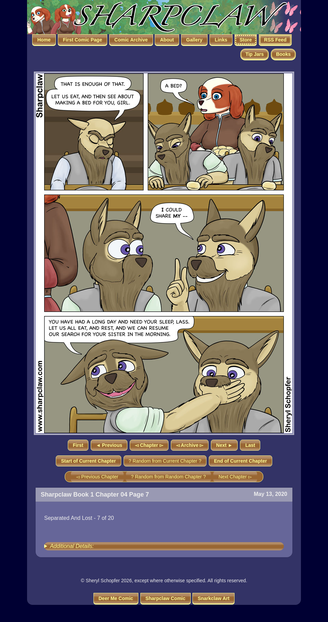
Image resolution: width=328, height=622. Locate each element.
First (78, 445)
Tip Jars (254, 54)
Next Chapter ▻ (235, 476)
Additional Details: (72, 546)
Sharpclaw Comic (166, 598)
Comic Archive (131, 39)
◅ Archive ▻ (190, 445)
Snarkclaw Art (213, 598)
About (167, 39)
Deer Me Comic (116, 598)
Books (283, 54)
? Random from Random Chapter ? (168, 476)
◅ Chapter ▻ (149, 445)
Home (44, 39)
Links (221, 39)
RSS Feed (275, 39)
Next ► (224, 445)
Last (250, 445)
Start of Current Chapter (88, 461)
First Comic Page (82, 39)
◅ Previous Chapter (97, 476)
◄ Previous (109, 445)
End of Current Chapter (240, 461)
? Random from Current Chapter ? (165, 461)
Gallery (194, 39)
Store (246, 39)
